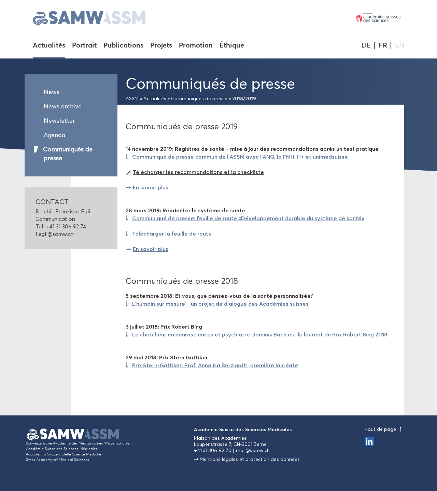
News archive (63, 106)
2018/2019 (244, 98)
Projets (161, 46)
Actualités (49, 46)
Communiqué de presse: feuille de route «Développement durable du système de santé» (248, 218)
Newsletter (59, 120)
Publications (123, 46)
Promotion (196, 46)
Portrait (84, 46)
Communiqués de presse (68, 154)
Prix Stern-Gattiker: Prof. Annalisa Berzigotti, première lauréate (215, 365)
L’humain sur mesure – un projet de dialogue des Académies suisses (220, 303)
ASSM (132, 99)
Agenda (54, 135)
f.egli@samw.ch (55, 234)
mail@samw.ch (253, 450)
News (51, 92)
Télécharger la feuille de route (172, 233)
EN (399, 45)
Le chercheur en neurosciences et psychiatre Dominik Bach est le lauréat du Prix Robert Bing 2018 (259, 334)
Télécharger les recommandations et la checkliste (198, 172)
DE (366, 45)
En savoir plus (150, 187)
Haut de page (384, 429)
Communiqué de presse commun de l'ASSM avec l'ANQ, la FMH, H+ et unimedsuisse (240, 156)
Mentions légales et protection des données (250, 459)
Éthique (232, 46)
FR (383, 45)
